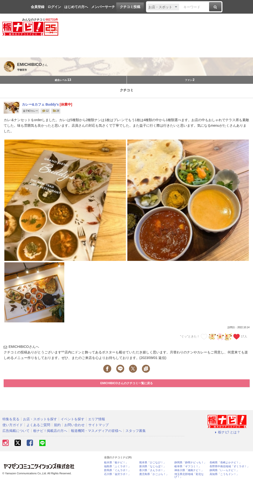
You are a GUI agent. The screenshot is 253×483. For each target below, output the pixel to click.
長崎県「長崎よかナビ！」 (226, 462)
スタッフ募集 (135, 431)
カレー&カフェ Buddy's (41, 104)
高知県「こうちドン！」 (224, 474)
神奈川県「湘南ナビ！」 (189, 470)
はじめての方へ (76, 7)
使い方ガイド (12, 425)
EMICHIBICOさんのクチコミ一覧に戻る (126, 383)
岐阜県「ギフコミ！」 (187, 466)
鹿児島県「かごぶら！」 (154, 474)
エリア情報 (96, 419)
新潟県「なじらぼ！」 (152, 466)
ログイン (54, 7)
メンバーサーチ (103, 7)
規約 (57, 425)
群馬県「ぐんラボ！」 (117, 470)
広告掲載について (16, 431)
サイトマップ (98, 425)
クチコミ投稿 (130, 7)
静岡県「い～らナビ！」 (224, 470)
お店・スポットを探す (40, 419)
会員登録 (37, 7)
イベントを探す (72, 419)
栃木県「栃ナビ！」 (116, 462)
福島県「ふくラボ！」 (117, 466)
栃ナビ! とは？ (227, 432)
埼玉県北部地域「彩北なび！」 (189, 475)
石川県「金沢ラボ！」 (117, 474)
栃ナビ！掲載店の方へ (50, 431)
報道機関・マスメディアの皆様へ (96, 431)
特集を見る (10, 419)
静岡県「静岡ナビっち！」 (190, 462)
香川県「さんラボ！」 (152, 470)
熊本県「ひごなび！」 (152, 462)
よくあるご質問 (38, 425)
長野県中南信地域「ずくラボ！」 (230, 466)
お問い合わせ (74, 425)
